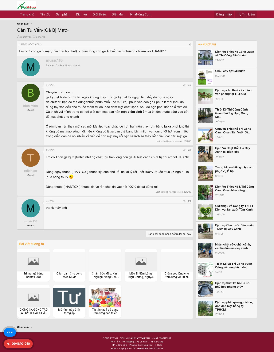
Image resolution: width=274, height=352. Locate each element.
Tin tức (45, 14)
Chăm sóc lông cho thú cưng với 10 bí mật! (177, 277)
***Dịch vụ (207, 44)
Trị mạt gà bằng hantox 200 (33, 275)
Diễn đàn (118, 14)
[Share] (189, 44)
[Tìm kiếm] (246, 14)
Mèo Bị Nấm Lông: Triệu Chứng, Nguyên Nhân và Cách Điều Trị (141, 277)
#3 (189, 150)
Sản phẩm (63, 14)
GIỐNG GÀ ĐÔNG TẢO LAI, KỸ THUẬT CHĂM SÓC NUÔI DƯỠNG (33, 313)
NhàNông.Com (140, 14)
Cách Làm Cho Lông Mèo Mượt (69, 275)
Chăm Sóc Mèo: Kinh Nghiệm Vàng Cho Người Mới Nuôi (105, 277)
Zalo (10, 332)
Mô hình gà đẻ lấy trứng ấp (69, 311)
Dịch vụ (81, 14)
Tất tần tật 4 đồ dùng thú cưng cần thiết (105, 311)
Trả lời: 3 (35, 44)
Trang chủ (27, 14)
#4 (189, 200)
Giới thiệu (99, 14)
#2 (189, 85)
